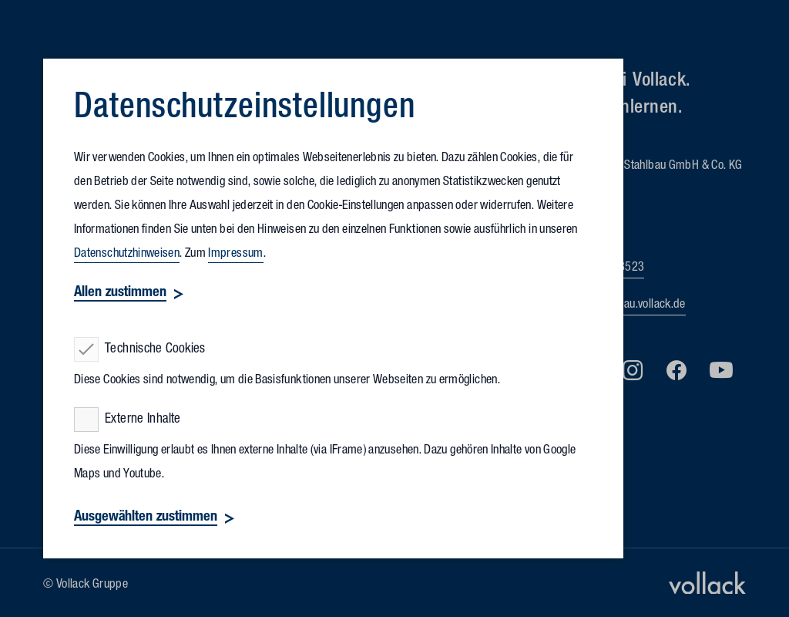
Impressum (235, 254)
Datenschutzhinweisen (127, 254)
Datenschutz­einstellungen (244, 110)
